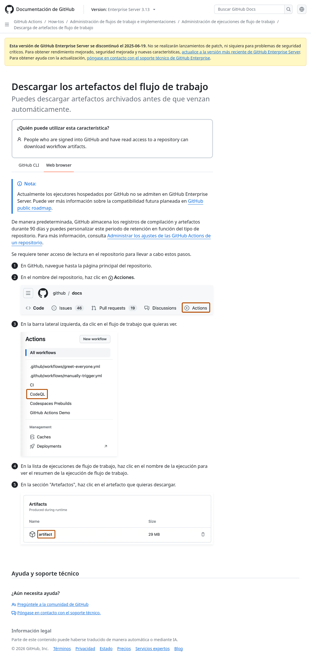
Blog (178, 648)
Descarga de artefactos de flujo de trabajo (53, 27)
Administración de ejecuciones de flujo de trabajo (228, 21)
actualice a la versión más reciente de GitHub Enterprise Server (241, 52)
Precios (124, 648)
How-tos (56, 21)
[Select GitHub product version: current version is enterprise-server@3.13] (123, 9)
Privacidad (85, 648)
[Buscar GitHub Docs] (249, 9)
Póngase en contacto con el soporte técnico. (56, 612)
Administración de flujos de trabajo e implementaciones (123, 21)
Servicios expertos (152, 648)
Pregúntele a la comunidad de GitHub (50, 604)
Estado (106, 648)
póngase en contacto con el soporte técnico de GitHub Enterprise (148, 58)
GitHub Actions (28, 21)
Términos (62, 648)
